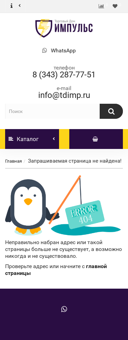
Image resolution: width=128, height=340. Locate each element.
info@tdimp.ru (64, 95)
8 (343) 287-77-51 (64, 74)
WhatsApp (63, 50)
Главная (13, 161)
